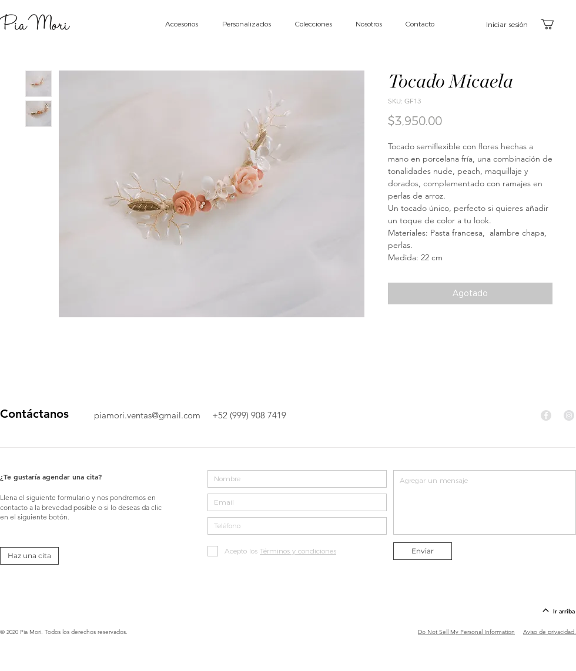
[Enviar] (422, 551)
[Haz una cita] (29, 556)
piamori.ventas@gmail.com (147, 415)
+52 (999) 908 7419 (249, 415)
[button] (554, 24)
